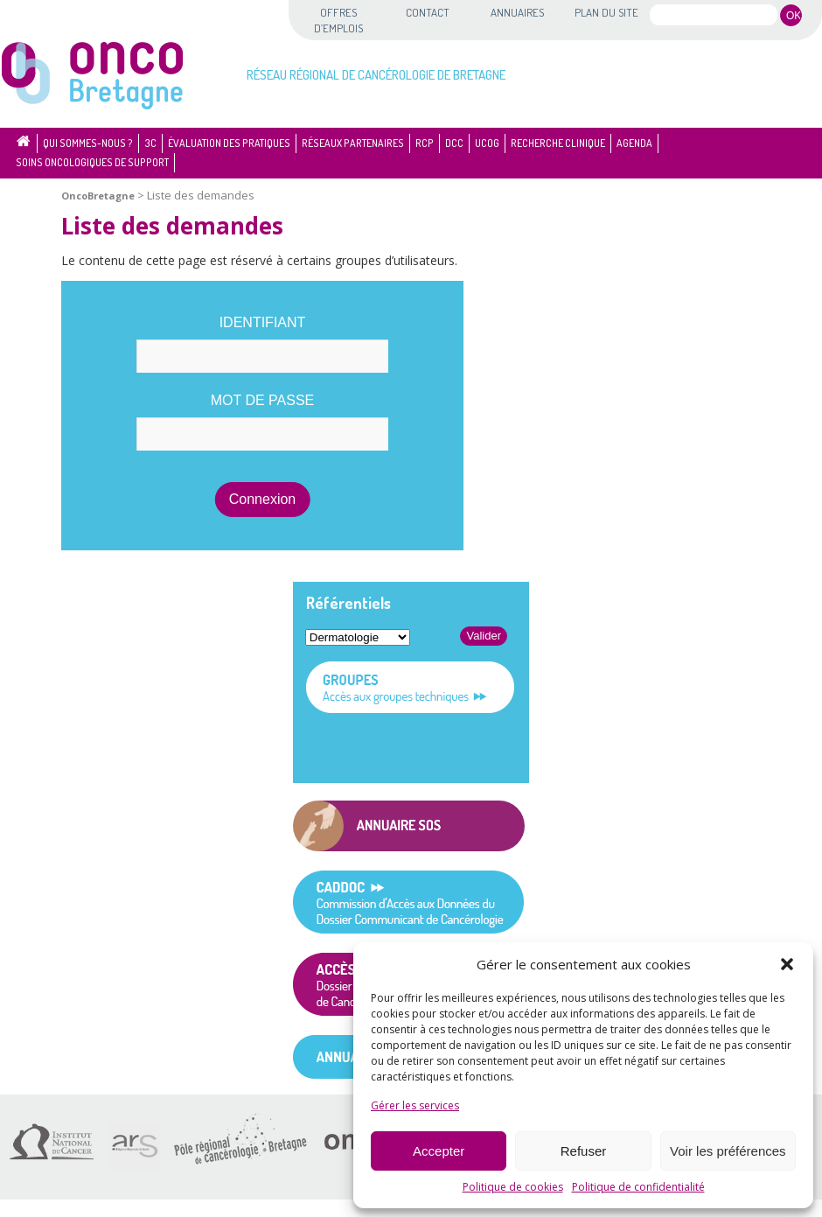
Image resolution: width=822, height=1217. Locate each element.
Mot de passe (263, 400)
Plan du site (606, 12)
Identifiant (262, 322)
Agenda (634, 143)
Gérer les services (415, 1105)
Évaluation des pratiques (229, 143)
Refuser (584, 1151)
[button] (787, 964)
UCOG (487, 143)
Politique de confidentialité (638, 1186)
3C (150, 143)
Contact (427, 12)
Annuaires (517, 12)
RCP (424, 143)
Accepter (438, 1151)
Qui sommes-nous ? (88, 143)
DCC (454, 143)
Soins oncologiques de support (92, 162)
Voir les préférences (728, 1151)
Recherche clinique (558, 143)
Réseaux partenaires (353, 143)
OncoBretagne (98, 195)
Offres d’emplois (338, 20)
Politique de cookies (513, 1186)
